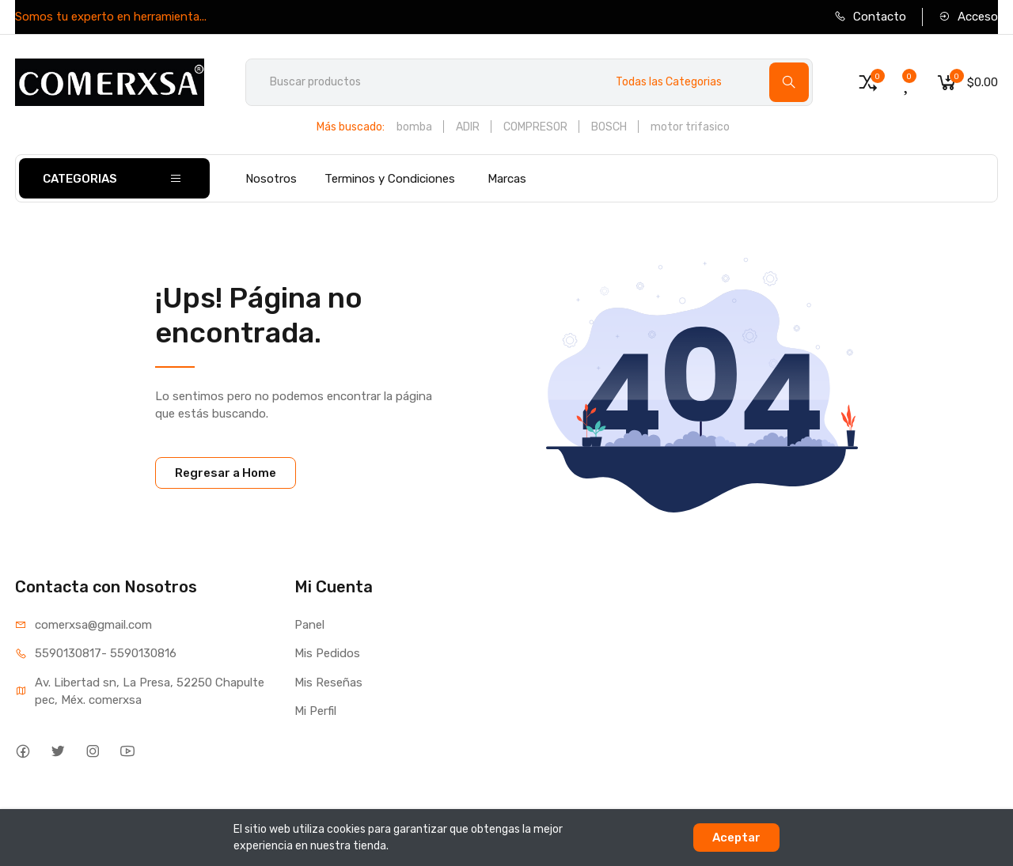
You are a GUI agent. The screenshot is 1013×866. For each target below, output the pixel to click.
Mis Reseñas (328, 682)
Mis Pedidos (327, 653)
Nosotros (271, 179)
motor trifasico (690, 127)
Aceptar (736, 837)
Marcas (507, 179)
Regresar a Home (225, 473)
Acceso (968, 16)
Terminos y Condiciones (389, 179)
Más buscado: (351, 127)
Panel (309, 625)
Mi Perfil (315, 711)
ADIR (468, 127)
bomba (414, 127)
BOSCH (609, 127)
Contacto (870, 16)
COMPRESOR (535, 127)
